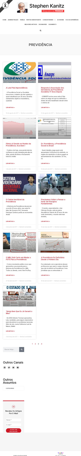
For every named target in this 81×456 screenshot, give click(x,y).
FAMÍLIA (22, 20)
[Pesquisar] (21, 349)
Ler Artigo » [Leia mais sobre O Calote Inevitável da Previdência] (10, 221)
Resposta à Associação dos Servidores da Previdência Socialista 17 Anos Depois (52, 90)
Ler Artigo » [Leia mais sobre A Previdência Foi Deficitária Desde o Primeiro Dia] (45, 275)
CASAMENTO (52, 24)
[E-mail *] (13, 424)
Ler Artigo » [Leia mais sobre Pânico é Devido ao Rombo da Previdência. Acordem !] (10, 163)
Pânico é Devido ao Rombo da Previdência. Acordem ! (18, 145)
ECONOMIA (60, 20)
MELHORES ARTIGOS (31, 24)
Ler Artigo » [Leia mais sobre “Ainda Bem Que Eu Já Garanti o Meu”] (10, 331)
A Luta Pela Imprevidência (16, 88)
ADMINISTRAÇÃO (13, 20)
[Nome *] (13, 420)
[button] (40, 30)
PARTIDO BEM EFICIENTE (33, 20)
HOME (4, 20)
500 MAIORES (43, 24)
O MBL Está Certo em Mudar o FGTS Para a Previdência (18, 259)
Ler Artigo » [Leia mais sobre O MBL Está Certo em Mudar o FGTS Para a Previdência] (10, 275)
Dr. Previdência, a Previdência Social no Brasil (53, 145)
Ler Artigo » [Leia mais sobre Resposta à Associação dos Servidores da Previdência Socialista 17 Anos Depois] (45, 107)
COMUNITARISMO (49, 19)
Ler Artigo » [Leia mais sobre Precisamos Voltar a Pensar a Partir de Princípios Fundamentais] (45, 221)
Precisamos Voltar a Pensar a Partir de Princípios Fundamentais (53, 202)
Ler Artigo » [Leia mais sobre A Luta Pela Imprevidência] (10, 107)
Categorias (10, 388)
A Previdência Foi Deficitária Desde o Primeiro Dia (52, 259)
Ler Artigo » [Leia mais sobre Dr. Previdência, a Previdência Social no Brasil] (45, 163)
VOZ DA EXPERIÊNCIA (71, 20)
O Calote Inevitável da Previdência (15, 201)
